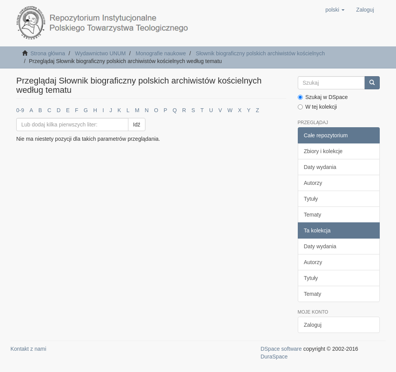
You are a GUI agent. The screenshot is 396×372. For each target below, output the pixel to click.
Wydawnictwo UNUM (100, 53)
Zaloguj (313, 325)
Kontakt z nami (28, 349)
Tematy (312, 215)
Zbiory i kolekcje (323, 151)
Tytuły (311, 199)
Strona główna (48, 53)
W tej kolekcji (317, 107)
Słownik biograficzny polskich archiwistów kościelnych (260, 53)
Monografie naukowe (161, 53)
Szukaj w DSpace (323, 97)
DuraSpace (274, 356)
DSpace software (281, 349)
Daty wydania (320, 167)
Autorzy (313, 183)
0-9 (20, 110)
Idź (136, 124)
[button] (334, 9)
